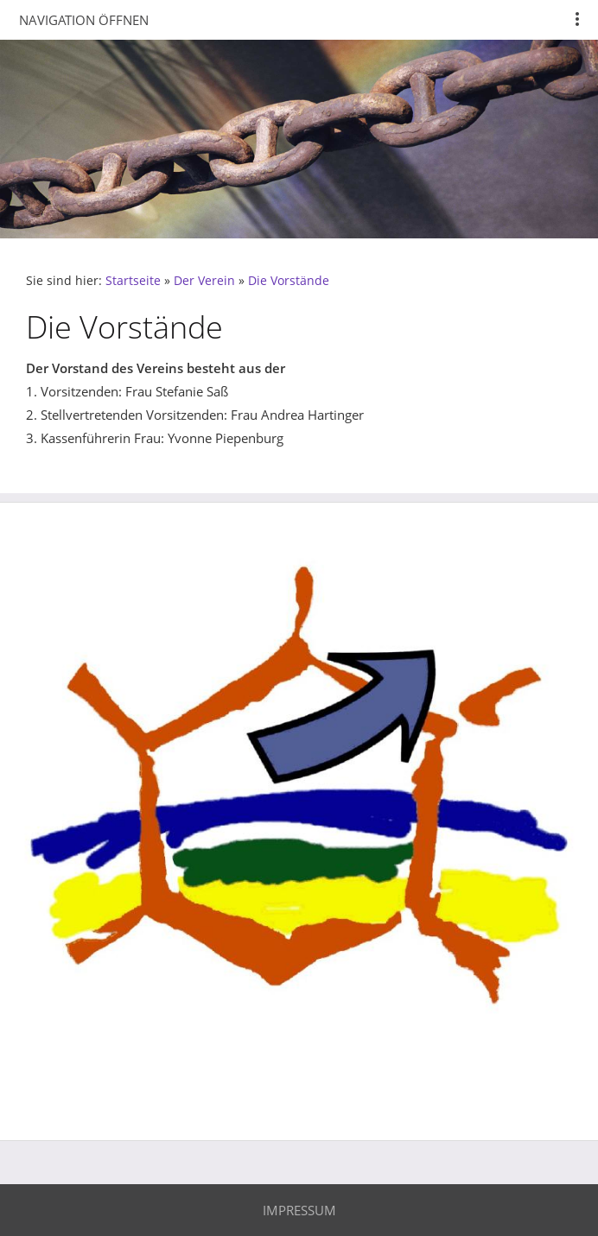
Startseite (133, 280)
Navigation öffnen (84, 20)
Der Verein (204, 280)
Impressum (299, 1210)
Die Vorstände (288, 280)
